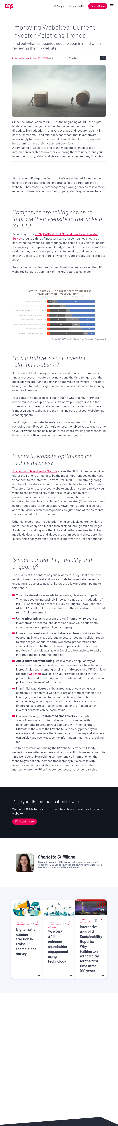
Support (61, 6)
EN (82, 6)
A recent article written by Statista (34, 471)
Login (73, 6)
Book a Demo (98, 5)
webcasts (35, 673)
